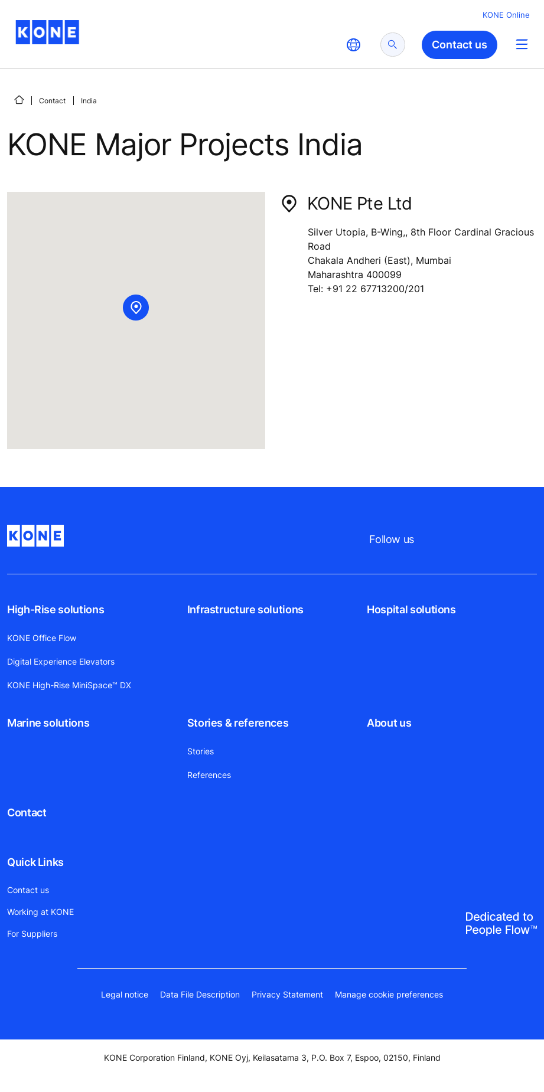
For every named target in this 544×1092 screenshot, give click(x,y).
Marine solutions (48, 723)
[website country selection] (353, 45)
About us (389, 723)
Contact (52, 100)
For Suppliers (32, 933)
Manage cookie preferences (389, 994)
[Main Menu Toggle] (522, 44)
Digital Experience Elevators (61, 661)
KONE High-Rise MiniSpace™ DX (69, 685)
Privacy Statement (287, 994)
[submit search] (393, 45)
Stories (200, 751)
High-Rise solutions (55, 609)
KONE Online (506, 14)
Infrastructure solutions (245, 609)
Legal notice (124, 994)
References (209, 775)
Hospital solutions (411, 609)
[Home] (19, 100)
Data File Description (200, 994)
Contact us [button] (459, 44)
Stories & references (238, 723)
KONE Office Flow (41, 638)
